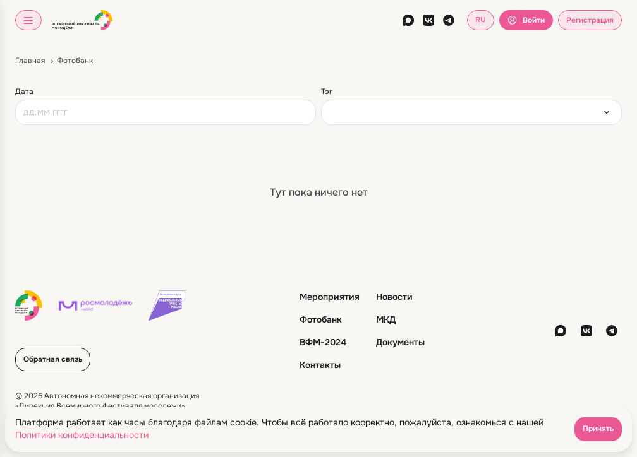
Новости (394, 296)
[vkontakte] (428, 20)
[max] (408, 20)
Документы (400, 342)
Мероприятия (330, 296)
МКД (386, 319)
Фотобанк (75, 61)
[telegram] (449, 20)
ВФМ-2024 (323, 342)
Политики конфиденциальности (82, 435)
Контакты (320, 365)
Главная (30, 61)
